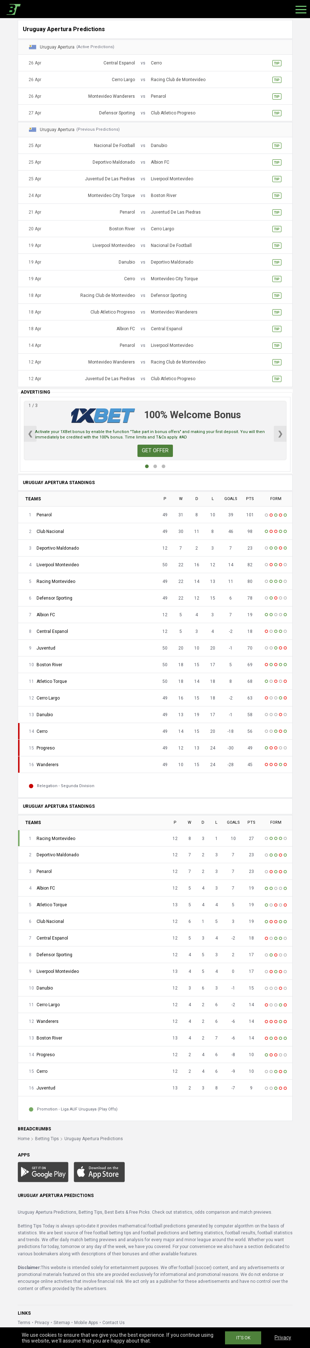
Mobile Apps (86, 1322)
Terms (24, 1322)
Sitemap (62, 1322)
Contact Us (113, 1322)
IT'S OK (243, 1337)
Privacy (42, 1322)
